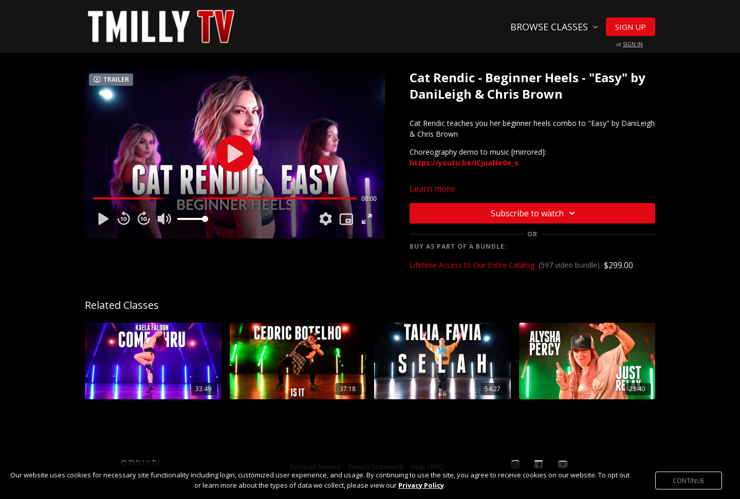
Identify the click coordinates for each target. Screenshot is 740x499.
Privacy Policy (421, 485)
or (630, 44)
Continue (689, 480)
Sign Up (630, 27)
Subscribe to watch (534, 213)
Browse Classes (554, 27)
